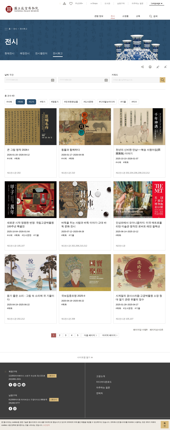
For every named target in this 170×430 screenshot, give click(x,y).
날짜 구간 (9, 75)
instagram (15, 384)
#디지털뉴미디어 (107, 102)
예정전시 (25, 53)
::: (60, 3)
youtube (19, 384)
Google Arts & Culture (23, 384)
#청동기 (54, 102)
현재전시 (9, 53)
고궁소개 (100, 376)
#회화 (20, 102)
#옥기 (42, 102)
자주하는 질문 (103, 387)
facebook (10, 384)
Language (155, 3)
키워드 (115, 75)
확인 (165, 424)
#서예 (9, 102)
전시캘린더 (41, 53)
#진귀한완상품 (71, 102)
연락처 (99, 393)
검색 (162, 80)
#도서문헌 (88, 102)
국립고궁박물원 (22, 9)
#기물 (123, 102)
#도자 (31, 102)
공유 (142, 67)
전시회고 (23, 29)
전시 (15, 29)
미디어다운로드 (104, 382)
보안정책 (46, 425)
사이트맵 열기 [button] (83, 357)
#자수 (134, 102)
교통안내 (51, 376)
